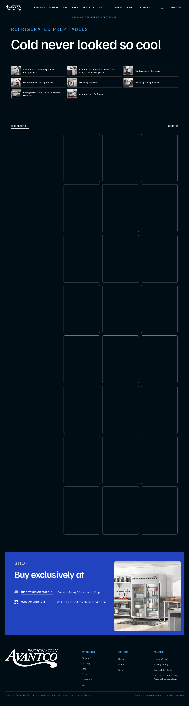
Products (78, 17)
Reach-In (87, 658)
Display (86, 663)
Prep (84, 674)
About (121, 659)
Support (122, 664)
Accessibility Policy (163, 670)
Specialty (87, 679)
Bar (84, 669)
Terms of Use (160, 659)
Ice (83, 685)
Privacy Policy (160, 664)
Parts (120, 670)
